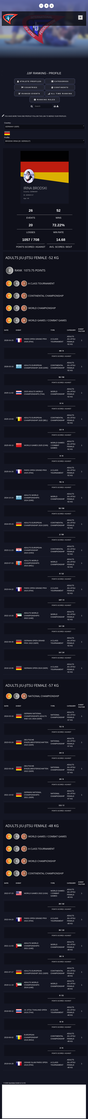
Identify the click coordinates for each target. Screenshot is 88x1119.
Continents (59, 87)
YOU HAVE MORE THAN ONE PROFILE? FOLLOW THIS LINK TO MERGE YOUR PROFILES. (34, 116)
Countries (29, 87)
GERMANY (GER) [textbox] (12, 127)
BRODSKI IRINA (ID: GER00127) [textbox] (17, 141)
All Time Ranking (60, 93)
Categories (60, 81)
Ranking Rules (44, 100)
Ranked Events (29, 93)
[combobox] (44, 127)
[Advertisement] (44, 1101)
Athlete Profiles (29, 81)
